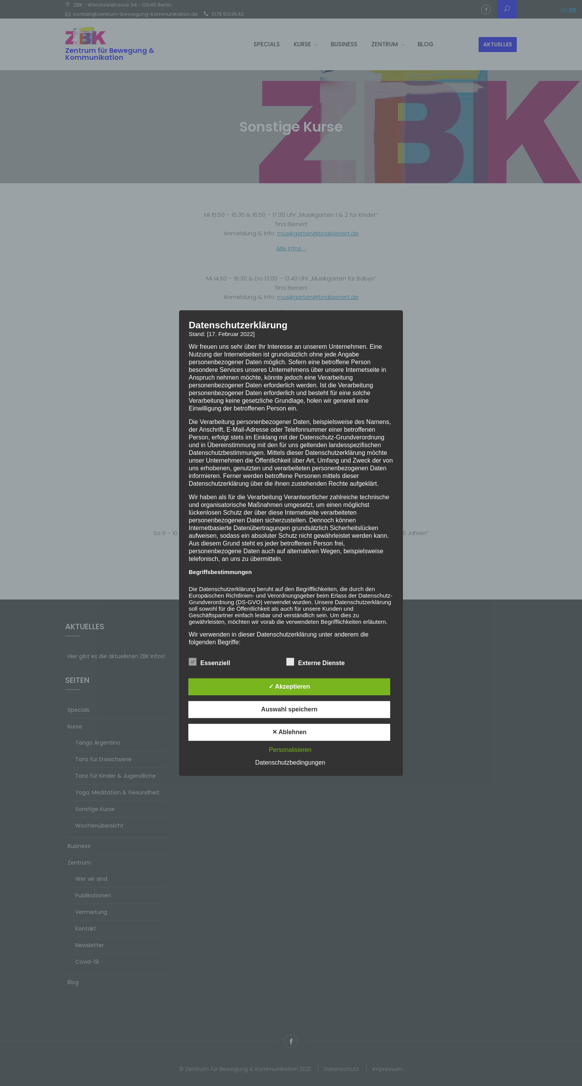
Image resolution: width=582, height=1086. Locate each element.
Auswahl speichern (289, 709)
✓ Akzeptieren (289, 686)
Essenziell (209, 661)
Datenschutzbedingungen (290, 762)
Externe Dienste (315, 661)
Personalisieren (290, 750)
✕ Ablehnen (289, 732)
